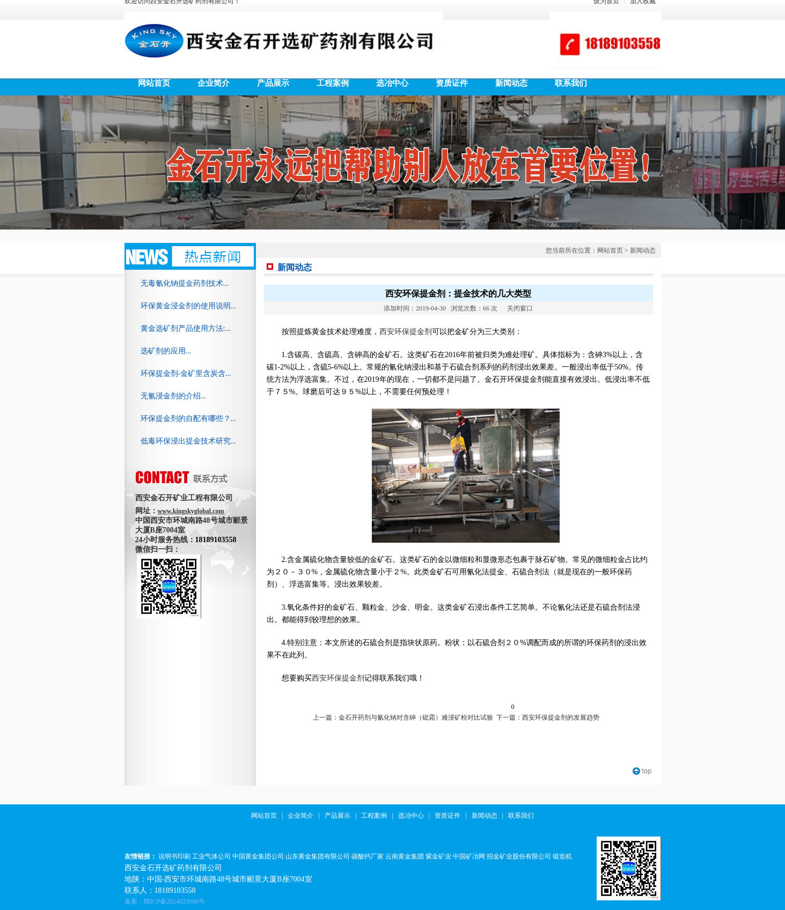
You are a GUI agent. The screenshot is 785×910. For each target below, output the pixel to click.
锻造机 (562, 856)
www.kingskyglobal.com (191, 511)
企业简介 (300, 815)
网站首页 (610, 250)
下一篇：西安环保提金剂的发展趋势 (547, 717)
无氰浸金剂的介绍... (174, 396)
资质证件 (447, 815)
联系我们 (521, 815)
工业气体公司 (211, 856)
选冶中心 (411, 815)
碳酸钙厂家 (367, 856)
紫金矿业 (438, 856)
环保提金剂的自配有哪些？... (189, 419)
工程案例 (374, 815)
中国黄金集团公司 (258, 856)
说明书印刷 (174, 856)
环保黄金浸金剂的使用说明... (189, 306)
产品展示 (337, 815)
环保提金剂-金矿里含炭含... (186, 373)
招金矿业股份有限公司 (519, 856)
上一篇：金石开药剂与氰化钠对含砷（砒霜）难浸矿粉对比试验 (403, 717)
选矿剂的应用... (166, 351)
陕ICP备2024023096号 (175, 901)
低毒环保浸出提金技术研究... (189, 441)
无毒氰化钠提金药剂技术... (185, 283)
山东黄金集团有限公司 (317, 856)
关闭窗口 (520, 308)
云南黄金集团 (404, 856)
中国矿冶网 (469, 856)
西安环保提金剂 (405, 332)
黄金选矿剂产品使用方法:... (186, 328)
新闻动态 (643, 250)
